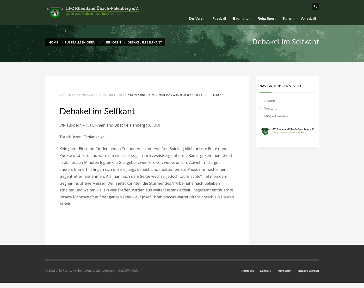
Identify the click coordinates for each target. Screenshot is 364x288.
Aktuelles (144, 95)
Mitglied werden (276, 116)
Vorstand (271, 108)
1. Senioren (130, 95)
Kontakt (265, 270)
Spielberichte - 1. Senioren (207, 95)
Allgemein (158, 95)
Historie (270, 100)
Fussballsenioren (177, 95)
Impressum (284, 270)
